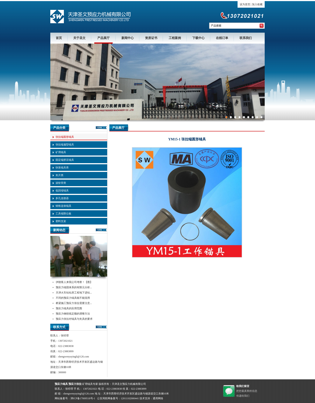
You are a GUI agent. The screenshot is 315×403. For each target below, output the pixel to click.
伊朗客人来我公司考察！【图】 (74, 282)
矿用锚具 (61, 152)
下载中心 (198, 38)
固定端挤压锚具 (65, 159)
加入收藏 (257, 4)
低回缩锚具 (62, 190)
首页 (59, 38)
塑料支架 (61, 221)
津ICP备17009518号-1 (82, 398)
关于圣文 (79, 38)
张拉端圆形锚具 (65, 136)
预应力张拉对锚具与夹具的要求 (74, 318)
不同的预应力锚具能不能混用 (73, 297)
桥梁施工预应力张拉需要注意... (74, 303)
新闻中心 (127, 38)
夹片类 (59, 175)
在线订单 (222, 38)
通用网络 (158, 398)
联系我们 (246, 38)
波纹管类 (61, 182)
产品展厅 (103, 38)
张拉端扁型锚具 (65, 144)
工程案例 (175, 38)
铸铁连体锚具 (63, 205)
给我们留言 (242, 386)
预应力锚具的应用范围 (69, 308)
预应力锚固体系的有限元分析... (74, 287)
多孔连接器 (62, 198)
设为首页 (245, 4)
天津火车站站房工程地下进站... (74, 292)
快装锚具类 (62, 167)
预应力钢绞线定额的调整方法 (73, 313)
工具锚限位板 (63, 213)
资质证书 (151, 38)
